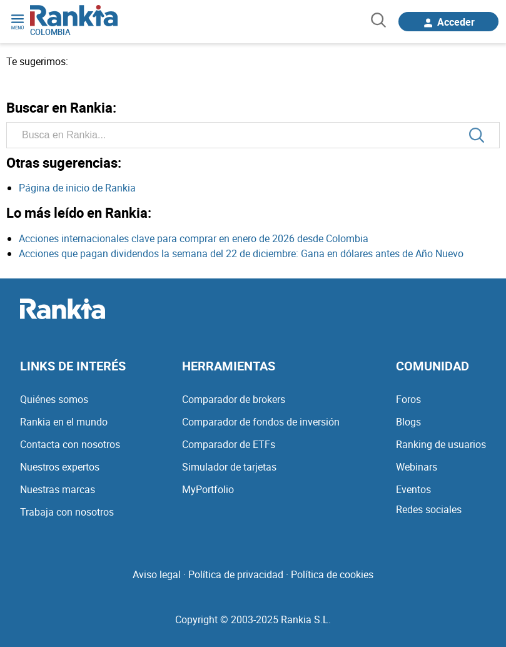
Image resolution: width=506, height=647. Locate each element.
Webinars (416, 467)
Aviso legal (157, 574)
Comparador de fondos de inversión (261, 422)
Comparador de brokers (233, 399)
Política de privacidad (235, 574)
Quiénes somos (54, 399)
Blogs (408, 422)
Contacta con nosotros (70, 444)
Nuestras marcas (57, 489)
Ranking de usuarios (441, 444)
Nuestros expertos (59, 467)
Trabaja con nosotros (67, 512)
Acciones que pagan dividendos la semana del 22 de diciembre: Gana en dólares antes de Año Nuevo (241, 253)
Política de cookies (332, 574)
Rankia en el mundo (64, 422)
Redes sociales (429, 509)
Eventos (413, 489)
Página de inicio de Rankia (77, 188)
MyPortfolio (208, 489)
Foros (408, 399)
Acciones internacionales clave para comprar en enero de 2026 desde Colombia (193, 238)
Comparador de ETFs (228, 444)
